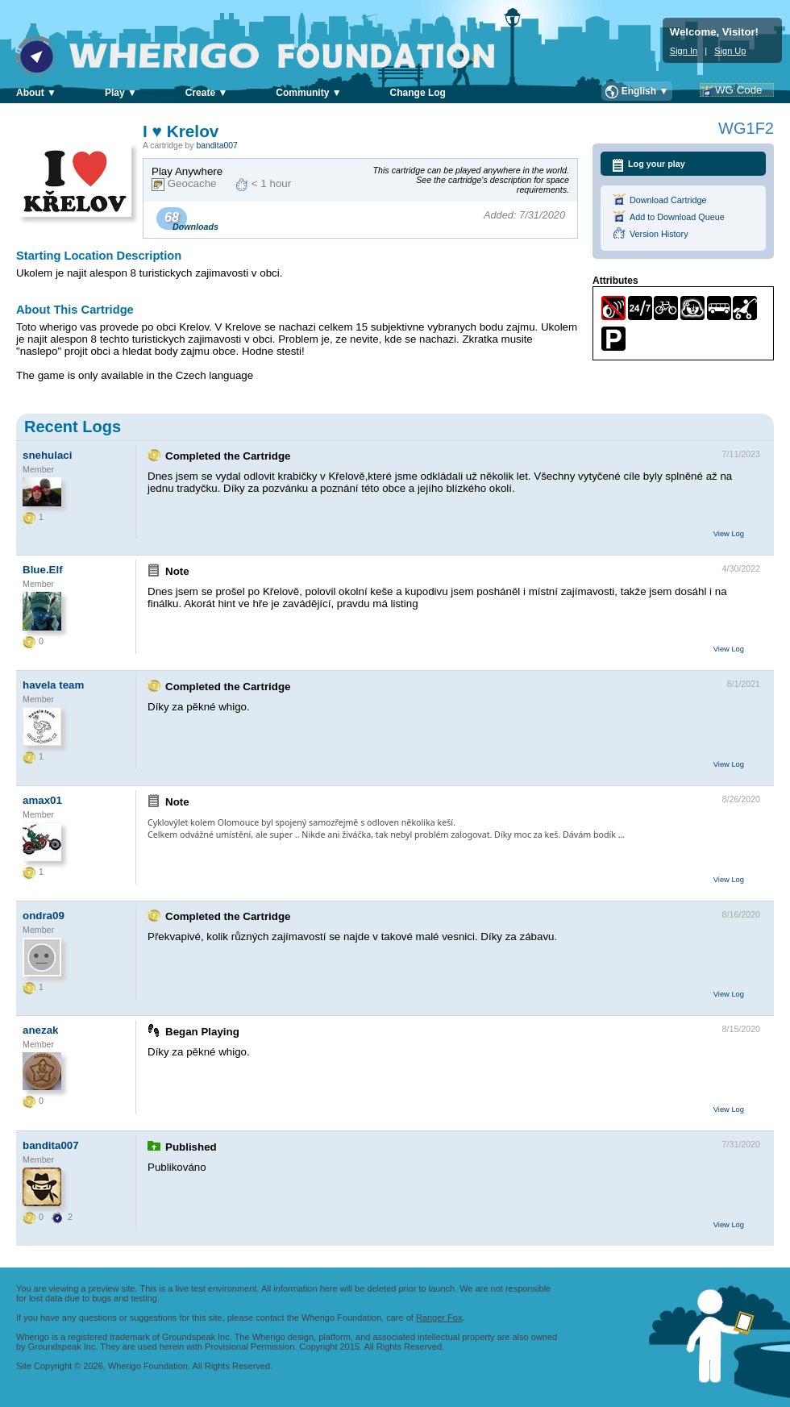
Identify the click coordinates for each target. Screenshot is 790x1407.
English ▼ (645, 91)
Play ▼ (121, 92)
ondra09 (43, 916)
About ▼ (36, 92)
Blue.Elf (43, 570)
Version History (659, 234)
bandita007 (216, 145)
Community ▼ (308, 92)
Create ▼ (206, 92)
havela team (53, 685)
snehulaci (47, 455)
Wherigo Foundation (266, 55)
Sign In (683, 51)
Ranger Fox (439, 1317)
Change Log (418, 92)
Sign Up (730, 51)
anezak (40, 1030)
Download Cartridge (668, 200)
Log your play (656, 164)
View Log (728, 534)
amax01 (42, 800)
